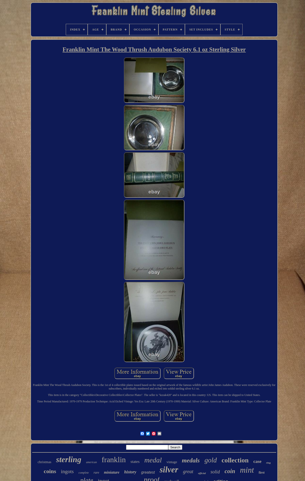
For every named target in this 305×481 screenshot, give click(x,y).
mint (247, 470)
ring (268, 462)
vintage (172, 462)
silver (169, 469)
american (91, 462)
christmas (44, 462)
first (262, 472)
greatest (148, 472)
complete (83, 472)
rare (96, 472)
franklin (114, 459)
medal (153, 460)
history (130, 472)
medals (191, 460)
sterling (68, 459)
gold (210, 460)
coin (229, 471)
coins (50, 471)
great (188, 471)
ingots (67, 471)
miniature (111, 472)
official (202, 473)
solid (215, 471)
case (257, 461)
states (135, 461)
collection (235, 460)
